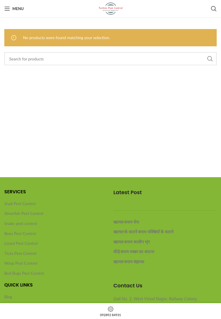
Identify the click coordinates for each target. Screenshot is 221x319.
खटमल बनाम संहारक (128, 261)
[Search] (214, 8)
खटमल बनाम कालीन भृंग (131, 241)
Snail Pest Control (20, 203)
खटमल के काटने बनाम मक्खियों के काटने (143, 231)
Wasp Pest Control (20, 263)
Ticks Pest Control (20, 253)
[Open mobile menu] (13, 8)
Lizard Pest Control (21, 243)
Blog (8, 296)
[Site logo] (111, 8)
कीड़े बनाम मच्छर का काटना (133, 251)
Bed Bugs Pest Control (24, 273)
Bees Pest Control (20, 233)
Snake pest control (20, 223)
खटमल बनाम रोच (126, 221)
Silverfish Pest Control (23, 213)
